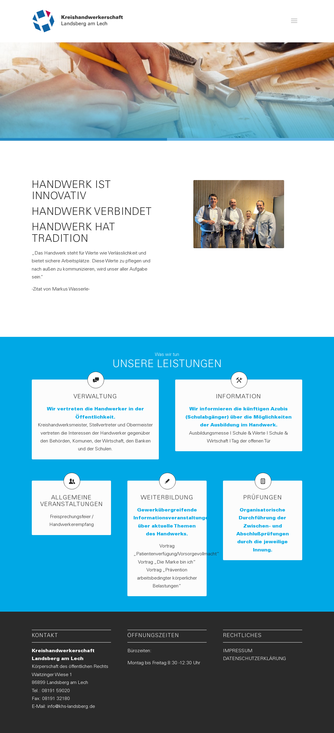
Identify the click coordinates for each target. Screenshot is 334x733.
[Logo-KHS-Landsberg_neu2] (78, 21)
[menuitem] (294, 21)
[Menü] (294, 21)
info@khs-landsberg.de (71, 706)
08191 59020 (56, 691)
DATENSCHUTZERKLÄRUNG (254, 658)
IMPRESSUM (237, 651)
